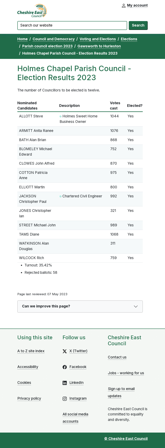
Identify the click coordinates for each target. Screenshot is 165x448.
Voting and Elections (98, 39)
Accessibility (27, 367)
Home (22, 39)
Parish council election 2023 (47, 46)
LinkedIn (76, 382)
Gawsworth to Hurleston (99, 46)
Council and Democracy (54, 39)
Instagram (78, 398)
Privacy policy (29, 398)
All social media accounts (75, 418)
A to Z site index (31, 351)
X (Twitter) (78, 351)
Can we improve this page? (46, 306)
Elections (129, 39)
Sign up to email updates (121, 392)
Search (138, 25)
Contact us (117, 357)
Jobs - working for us (126, 373)
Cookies (24, 382)
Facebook (77, 367)
